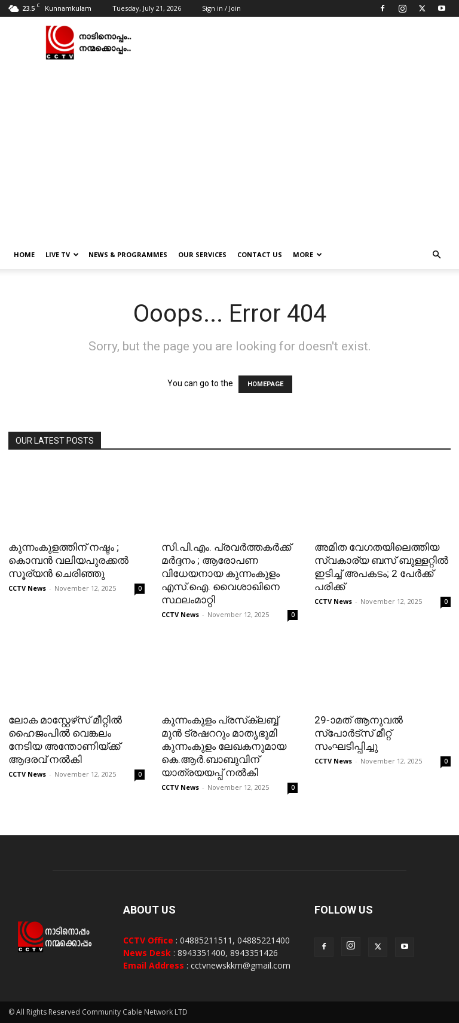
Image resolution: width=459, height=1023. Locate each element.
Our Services (202, 254)
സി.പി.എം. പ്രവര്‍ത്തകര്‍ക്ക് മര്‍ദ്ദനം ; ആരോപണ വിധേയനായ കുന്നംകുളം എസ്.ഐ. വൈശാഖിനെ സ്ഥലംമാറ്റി (226, 573)
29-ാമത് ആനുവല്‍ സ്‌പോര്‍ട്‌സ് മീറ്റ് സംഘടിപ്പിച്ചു (358, 733)
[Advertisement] (229, 150)
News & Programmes (127, 254)
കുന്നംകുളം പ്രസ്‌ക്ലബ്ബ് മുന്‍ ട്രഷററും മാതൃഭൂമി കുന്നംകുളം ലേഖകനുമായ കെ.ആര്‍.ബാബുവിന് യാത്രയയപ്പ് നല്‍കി (223, 746)
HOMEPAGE (265, 384)
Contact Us (259, 254)
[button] (436, 255)
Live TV (62, 254)
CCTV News (27, 588)
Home (24, 254)
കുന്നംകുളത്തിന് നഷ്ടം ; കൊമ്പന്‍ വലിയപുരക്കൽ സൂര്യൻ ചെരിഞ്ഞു (68, 560)
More (307, 254)
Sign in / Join (221, 8)
